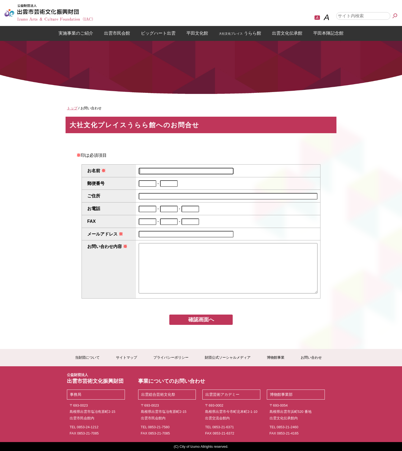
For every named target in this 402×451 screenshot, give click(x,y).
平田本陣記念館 (328, 33)
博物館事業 (275, 357)
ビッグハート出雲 (158, 33)
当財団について (87, 357)
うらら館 (240, 33)
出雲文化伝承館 (287, 33)
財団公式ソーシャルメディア (228, 357)
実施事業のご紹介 (76, 33)
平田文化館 (197, 33)
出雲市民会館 (117, 33)
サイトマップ (126, 357)
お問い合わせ (311, 357)
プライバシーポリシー (171, 357)
